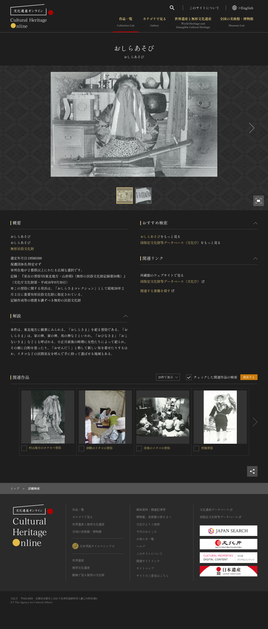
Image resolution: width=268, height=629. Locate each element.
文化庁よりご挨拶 (148, 524)
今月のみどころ (146, 531)
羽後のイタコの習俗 (157, 448)
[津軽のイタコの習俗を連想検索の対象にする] (81, 448)
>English (242, 7)
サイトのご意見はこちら (152, 575)
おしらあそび (150, 236)
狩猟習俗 (207, 448)
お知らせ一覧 (145, 539)
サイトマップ (145, 568)
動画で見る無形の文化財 (88, 575)
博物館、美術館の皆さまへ (153, 517)
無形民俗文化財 (22, 248)
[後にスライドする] (251, 128)
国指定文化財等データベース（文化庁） (170, 242)
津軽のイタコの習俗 (99, 448)
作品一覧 (125, 23)
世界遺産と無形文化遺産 (193, 23)
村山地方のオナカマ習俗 (45, 448)
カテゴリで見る (154, 23)
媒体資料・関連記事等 (151, 509)
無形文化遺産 (81, 567)
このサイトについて (204, 7)
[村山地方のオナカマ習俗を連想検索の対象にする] (24, 448)
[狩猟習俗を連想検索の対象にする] (196, 448)
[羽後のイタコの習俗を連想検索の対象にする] (139, 448)
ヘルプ (140, 546)
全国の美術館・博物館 (236, 23)
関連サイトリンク (148, 561)
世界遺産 (78, 560)
